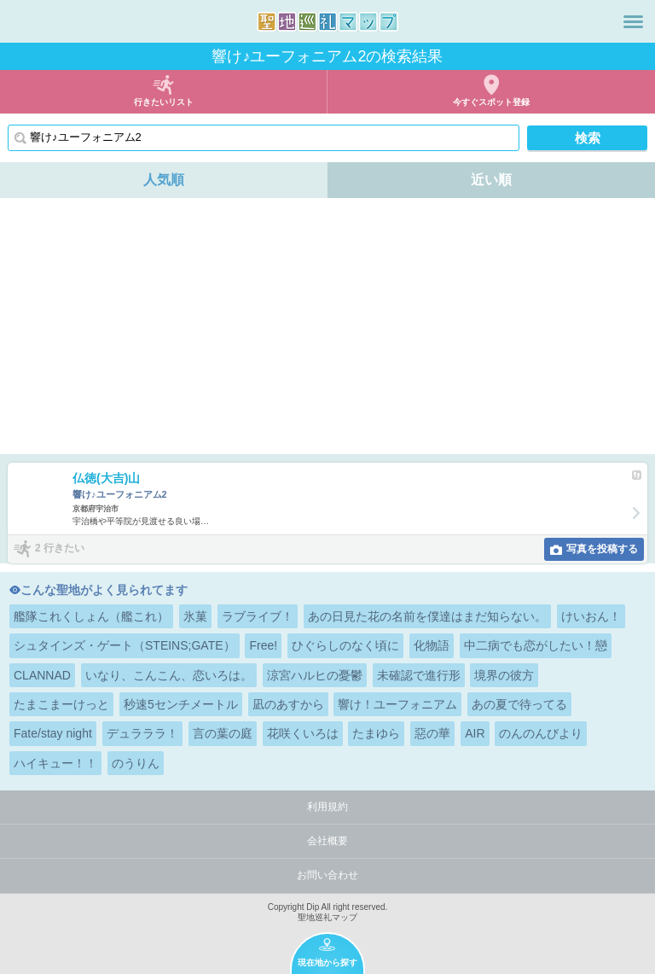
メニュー (633, 21)
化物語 (431, 645)
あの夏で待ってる (519, 704)
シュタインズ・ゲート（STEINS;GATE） (124, 645)
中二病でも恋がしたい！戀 (535, 645)
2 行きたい (59, 548)
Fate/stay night (53, 733)
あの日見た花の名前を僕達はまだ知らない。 (427, 616)
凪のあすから (288, 704)
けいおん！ (591, 616)
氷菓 (195, 616)
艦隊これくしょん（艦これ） (91, 616)
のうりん (135, 763)
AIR (474, 733)
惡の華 (432, 733)
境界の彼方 (504, 675)
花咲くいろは (303, 733)
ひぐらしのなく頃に (345, 645)
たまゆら (376, 733)
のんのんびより (541, 733)
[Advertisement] (327, 326)
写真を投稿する (602, 549)
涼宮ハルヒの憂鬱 (314, 675)
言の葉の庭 (222, 733)
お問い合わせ (327, 875)
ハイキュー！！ (55, 763)
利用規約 (327, 807)
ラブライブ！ (257, 616)
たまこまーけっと (61, 704)
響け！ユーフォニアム (397, 704)
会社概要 (327, 841)
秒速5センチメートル (181, 704)
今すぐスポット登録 (491, 102)
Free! (263, 645)
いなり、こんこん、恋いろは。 (168, 675)
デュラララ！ (142, 733)
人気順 (163, 179)
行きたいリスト (164, 102)
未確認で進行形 (419, 675)
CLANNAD (42, 675)
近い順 (491, 179)
